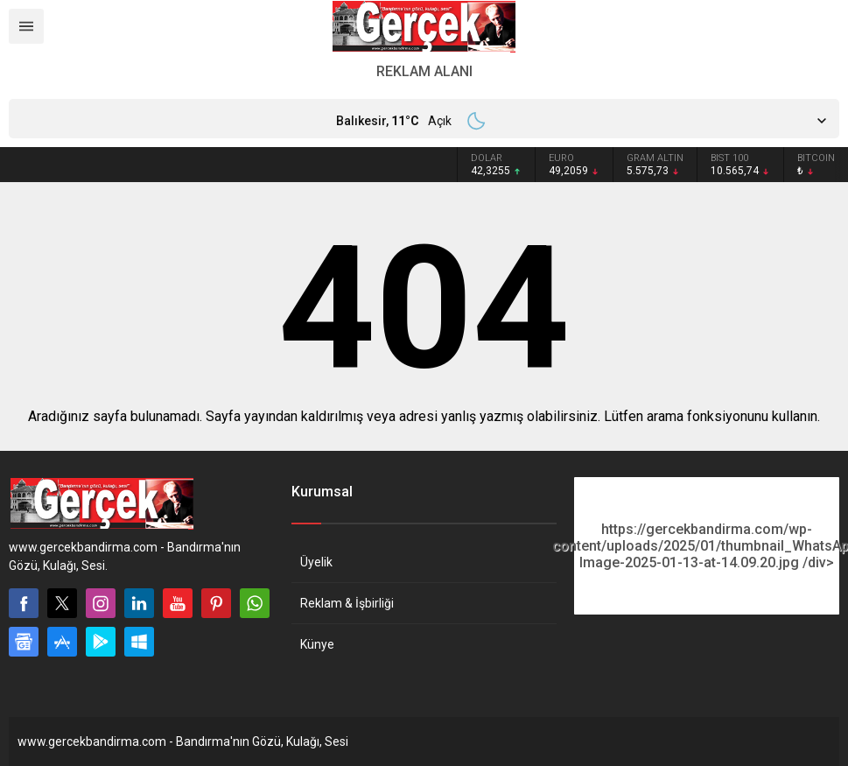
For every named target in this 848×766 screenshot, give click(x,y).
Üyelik (316, 562)
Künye (317, 644)
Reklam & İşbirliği (347, 603)
